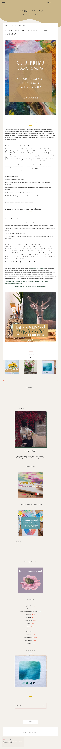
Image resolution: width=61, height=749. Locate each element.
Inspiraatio (30, 617)
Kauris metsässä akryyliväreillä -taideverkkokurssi (30, 286)
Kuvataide (30, 632)
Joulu (30, 623)
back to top (30, 721)
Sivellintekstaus (30, 637)
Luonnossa (30, 634)
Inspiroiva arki (30, 620)
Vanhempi (54, 381)
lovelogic (35, 732)
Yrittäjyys (30, 643)
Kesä (30, 626)
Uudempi (6, 381)
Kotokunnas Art (30, 11)
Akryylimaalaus (20, 25)
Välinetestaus (30, 640)
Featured (30, 614)
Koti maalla (30, 629)
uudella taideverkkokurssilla (37, 268)
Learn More (5, 745)
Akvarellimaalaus (30, 609)
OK (10, 745)
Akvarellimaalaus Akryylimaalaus (30, 611)
